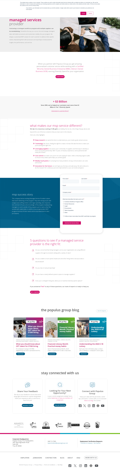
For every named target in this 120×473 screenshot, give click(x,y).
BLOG (62, 458)
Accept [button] (83, 13)
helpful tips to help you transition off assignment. (61, 399)
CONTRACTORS (51, 458)
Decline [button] (90, 13)
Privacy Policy (38, 465)
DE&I (78, 458)
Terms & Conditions (49, 465)
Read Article (20, 354)
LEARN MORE (60, 76)
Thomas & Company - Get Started (90, 443)
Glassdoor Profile (27, 405)
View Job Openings (60, 405)
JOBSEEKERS (37, 458)
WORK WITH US (91, 458)
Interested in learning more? (60, 111)
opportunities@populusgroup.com (58, 443)
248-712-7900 (52, 441)
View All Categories (102, 311)
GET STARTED (35, 292)
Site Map (60, 465)
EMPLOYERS (25, 458)
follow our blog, (89, 400)
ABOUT (70, 458)
